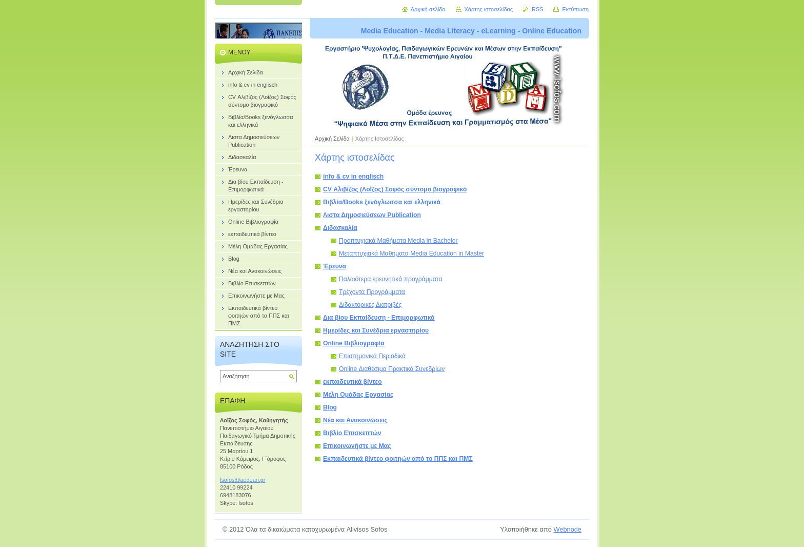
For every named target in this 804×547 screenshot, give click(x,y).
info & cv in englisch (353, 176)
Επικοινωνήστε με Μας (357, 446)
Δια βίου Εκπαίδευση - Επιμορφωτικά (379, 317)
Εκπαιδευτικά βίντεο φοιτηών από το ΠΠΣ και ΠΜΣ (398, 458)
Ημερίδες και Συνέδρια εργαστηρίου (376, 330)
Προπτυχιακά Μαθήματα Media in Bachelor (398, 240)
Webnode (567, 529)
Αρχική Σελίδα (332, 138)
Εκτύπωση (575, 9)
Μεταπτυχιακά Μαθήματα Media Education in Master (411, 253)
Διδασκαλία (340, 227)
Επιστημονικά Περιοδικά (372, 356)
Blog (330, 407)
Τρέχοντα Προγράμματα (372, 292)
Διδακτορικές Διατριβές (370, 304)
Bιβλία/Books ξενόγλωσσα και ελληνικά (381, 202)
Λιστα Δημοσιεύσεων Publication (372, 215)
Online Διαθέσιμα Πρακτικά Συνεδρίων (392, 369)
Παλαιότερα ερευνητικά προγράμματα (390, 279)
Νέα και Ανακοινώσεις (355, 420)
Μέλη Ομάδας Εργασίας (358, 394)
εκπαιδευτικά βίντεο (352, 381)
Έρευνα (334, 266)
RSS (537, 9)
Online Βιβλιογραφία (354, 343)
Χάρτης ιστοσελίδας (489, 9)
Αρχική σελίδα (428, 9)
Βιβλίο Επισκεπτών (352, 433)
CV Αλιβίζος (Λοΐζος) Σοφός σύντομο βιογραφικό (395, 189)
